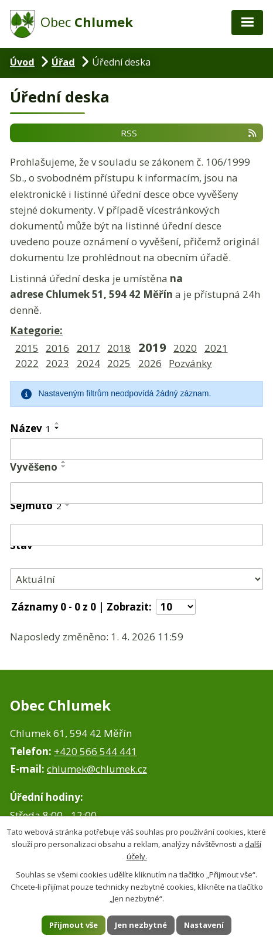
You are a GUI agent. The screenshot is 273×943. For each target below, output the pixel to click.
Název (30, 428)
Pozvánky (190, 363)
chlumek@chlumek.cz (97, 769)
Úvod (22, 62)
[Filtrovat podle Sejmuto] (136, 535)
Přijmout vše (73, 925)
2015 (27, 348)
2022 (27, 363)
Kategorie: (36, 330)
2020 (185, 348)
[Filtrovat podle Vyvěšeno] (136, 493)
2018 (119, 348)
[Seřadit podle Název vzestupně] (57, 423)
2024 (88, 363)
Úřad (63, 62)
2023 (57, 363)
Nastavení (204, 925)
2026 (150, 363)
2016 (57, 348)
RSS (189, 132)
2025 (119, 363)
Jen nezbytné (141, 925)
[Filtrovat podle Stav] (136, 579)
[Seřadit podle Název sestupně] (57, 428)
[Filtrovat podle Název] (136, 449)
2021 (216, 348)
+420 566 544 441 (95, 751)
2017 (88, 348)
